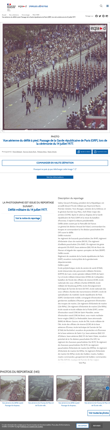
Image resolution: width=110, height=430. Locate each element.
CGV (56, 327)
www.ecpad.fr (9, 335)
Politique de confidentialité (64, 335)
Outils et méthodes (36, 340)
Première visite (85, 331)
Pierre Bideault (17, 152)
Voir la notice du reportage (27, 221)
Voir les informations (55, 180)
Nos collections (14, 15)
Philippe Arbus (42, 152)
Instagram (104, 311)
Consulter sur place (11, 331)
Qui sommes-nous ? (11, 327)
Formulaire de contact (13, 379)
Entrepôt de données (88, 335)
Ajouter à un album (83, 151)
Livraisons (33, 331)
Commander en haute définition (55, 163)
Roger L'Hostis (52, 152)
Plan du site (85, 403)
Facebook (85, 311)
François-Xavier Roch (30, 152)
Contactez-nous (86, 340)
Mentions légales (61, 340)
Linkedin (98, 311)
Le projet (83, 327)
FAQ (30, 327)
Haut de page (92, 386)
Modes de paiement (36, 335)
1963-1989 (36, 15)
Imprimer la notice (100, 151)
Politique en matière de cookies (31, 428)
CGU (56, 331)
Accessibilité (33, 344)
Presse (82, 344)
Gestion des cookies (62, 344)
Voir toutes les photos (99, 298)
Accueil (4, 15)
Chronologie (26, 15)
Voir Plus (82, 248)
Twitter (91, 311)
